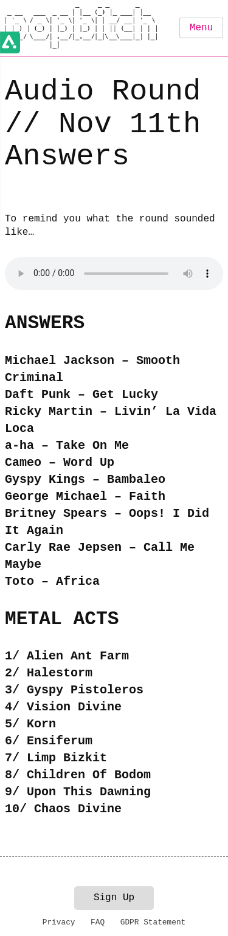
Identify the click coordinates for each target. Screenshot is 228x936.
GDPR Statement (153, 922)
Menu (201, 27)
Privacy (59, 922)
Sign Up (114, 897)
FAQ (98, 922)
